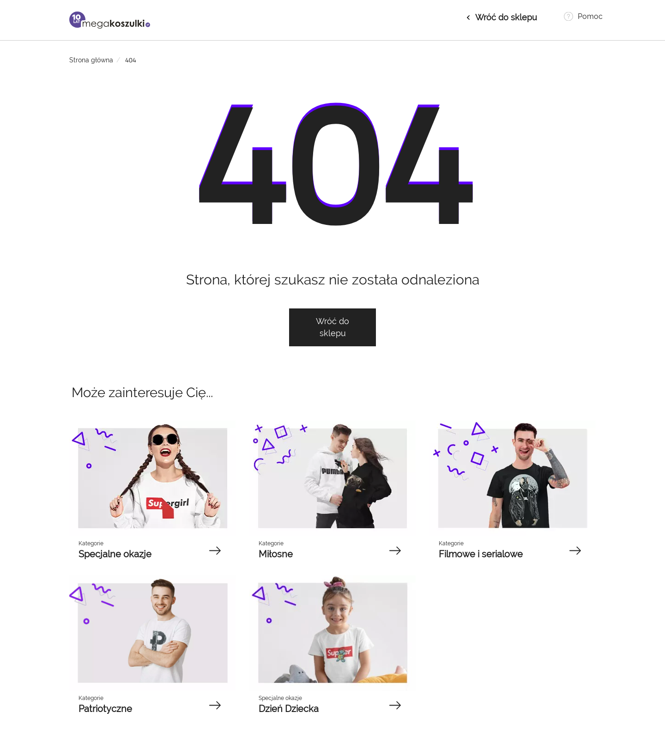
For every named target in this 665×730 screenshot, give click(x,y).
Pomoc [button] (590, 16)
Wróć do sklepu (506, 17)
